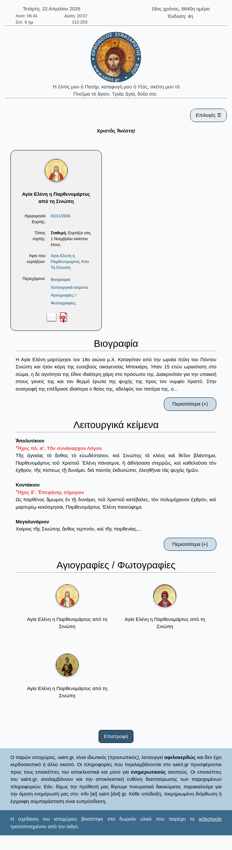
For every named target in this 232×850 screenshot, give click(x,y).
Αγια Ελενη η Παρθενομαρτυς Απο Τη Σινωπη (70, 262)
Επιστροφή (116, 736)
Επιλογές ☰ (208, 115)
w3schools (210, 819)
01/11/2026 (60, 216)
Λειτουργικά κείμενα (69, 287)
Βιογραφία (60, 279)
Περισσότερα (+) (190, 404)
